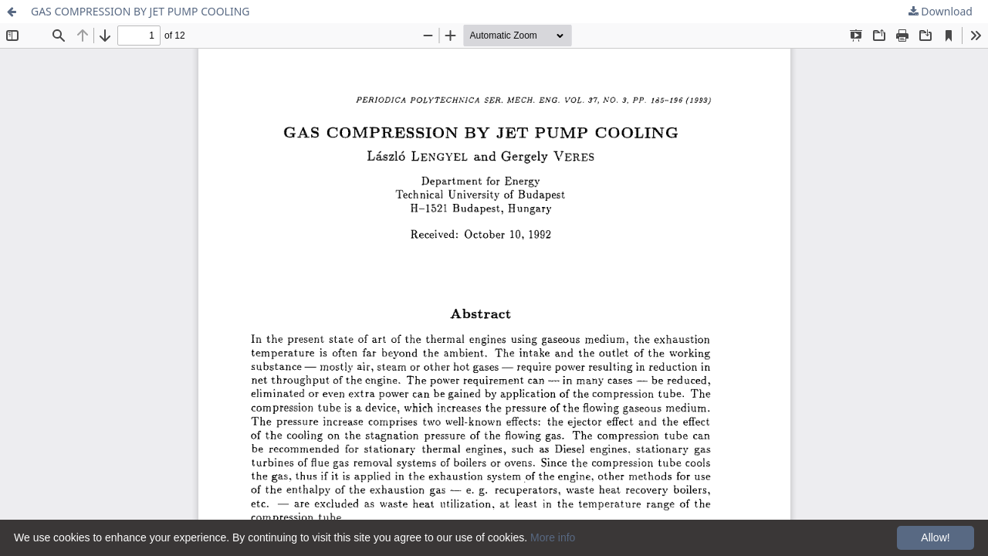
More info (552, 537)
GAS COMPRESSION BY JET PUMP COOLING (140, 11)
